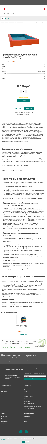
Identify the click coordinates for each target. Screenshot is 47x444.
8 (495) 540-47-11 (31, 356)
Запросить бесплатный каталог (14, 369)
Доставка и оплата (13, 3)
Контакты (37, 3)
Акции (25, 421)
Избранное (44, 9)
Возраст (26, 391)
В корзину (23, 100)
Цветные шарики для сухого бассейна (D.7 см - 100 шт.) (22, 326)
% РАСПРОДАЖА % (29, 408)
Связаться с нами (29, 1)
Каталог (7, 18)
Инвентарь (27, 401)
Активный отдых (28, 394)
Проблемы (27, 389)
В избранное (29, 108)
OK (23, 441)
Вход (25, 9)
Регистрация (29, 9)
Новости (20, 3)
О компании (4, 416)
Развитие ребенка (29, 403)
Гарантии (25, 3)
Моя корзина (3, 9)
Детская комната (28, 396)
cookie (10, 438)
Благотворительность (30, 419)
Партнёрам (31, 3)
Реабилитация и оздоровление (32, 406)
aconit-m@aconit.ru (9, 361)
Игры (25, 398)
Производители (5, 421)
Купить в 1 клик (17, 108)
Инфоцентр (27, 416)
